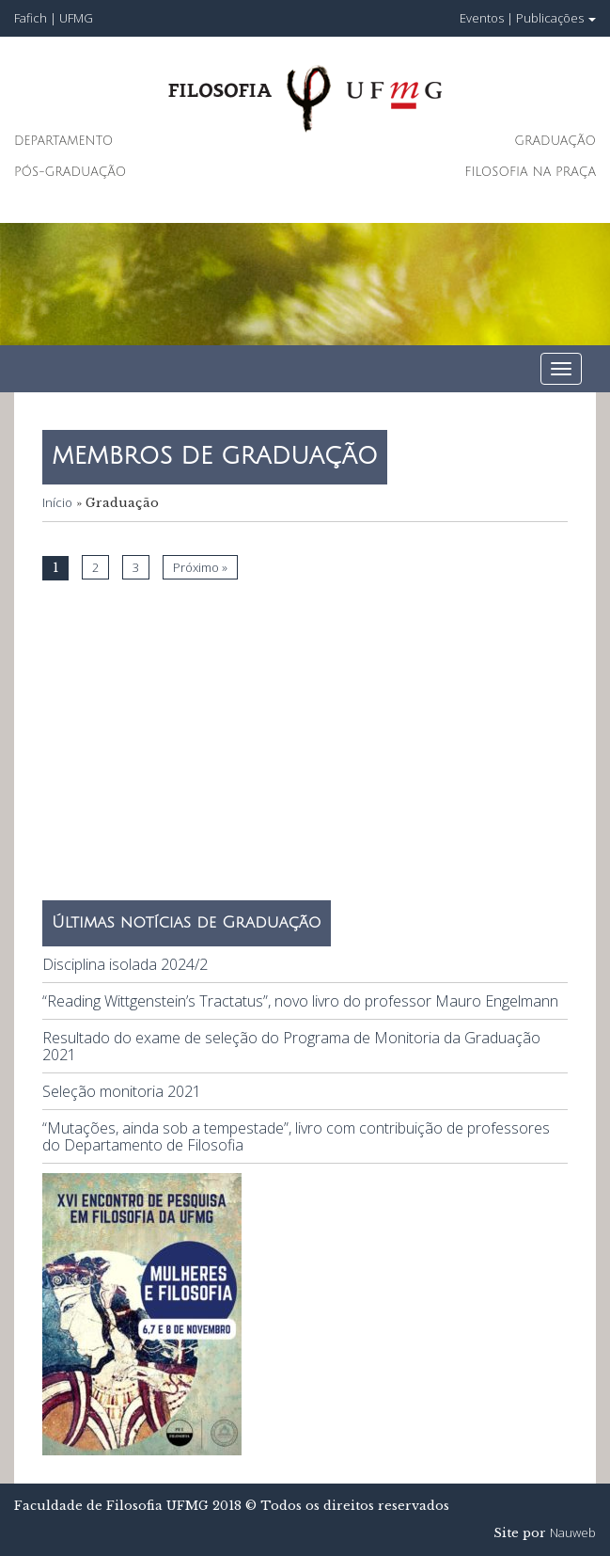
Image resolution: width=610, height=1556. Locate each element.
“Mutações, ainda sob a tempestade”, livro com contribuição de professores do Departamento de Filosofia (296, 1136)
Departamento (63, 141)
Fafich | (36, 17)
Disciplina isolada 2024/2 (125, 964)
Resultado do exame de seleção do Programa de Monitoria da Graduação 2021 (291, 1046)
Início (57, 502)
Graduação (555, 141)
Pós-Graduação (70, 172)
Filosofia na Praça (530, 172)
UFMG (76, 17)
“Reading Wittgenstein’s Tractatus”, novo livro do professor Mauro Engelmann (300, 1001)
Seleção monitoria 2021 (121, 1091)
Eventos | (486, 17)
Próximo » (200, 567)
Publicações (556, 17)
